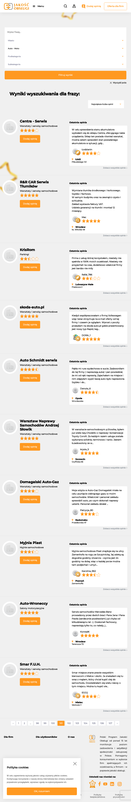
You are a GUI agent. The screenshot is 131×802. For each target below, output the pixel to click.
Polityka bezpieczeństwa (97, 796)
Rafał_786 (87, 274)
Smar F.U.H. (30, 664)
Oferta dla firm (115, 6)
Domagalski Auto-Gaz (39, 482)
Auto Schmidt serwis (38, 360)
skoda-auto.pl (32, 307)
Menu (41, 6)
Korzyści (8, 750)
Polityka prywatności (119, 796)
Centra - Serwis (33, 121)
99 (45, 723)
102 (69, 723)
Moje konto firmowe (14, 757)
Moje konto (41, 742)
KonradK (84, 631)
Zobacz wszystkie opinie (115, 168)
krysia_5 (84, 449)
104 (85, 723)
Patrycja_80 (86, 510)
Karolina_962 (89, 571)
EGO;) (85, 692)
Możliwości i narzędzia (15, 746)
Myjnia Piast (31, 543)
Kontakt (72, 746)
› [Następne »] (117, 723)
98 (37, 723)
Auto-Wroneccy (34, 603)
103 (77, 723)
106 (102, 723)
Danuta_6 (85, 388)
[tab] (17, 737)
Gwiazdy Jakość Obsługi (16, 754)
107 (110, 723)
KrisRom (27, 250)
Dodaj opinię (94, 6)
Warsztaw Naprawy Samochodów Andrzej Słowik (39, 425)
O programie (74, 742)
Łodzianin (87, 149)
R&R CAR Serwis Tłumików (34, 184)
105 (93, 723)
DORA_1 (86, 335)
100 (53, 723)
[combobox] (65, 41)
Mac (84, 217)
